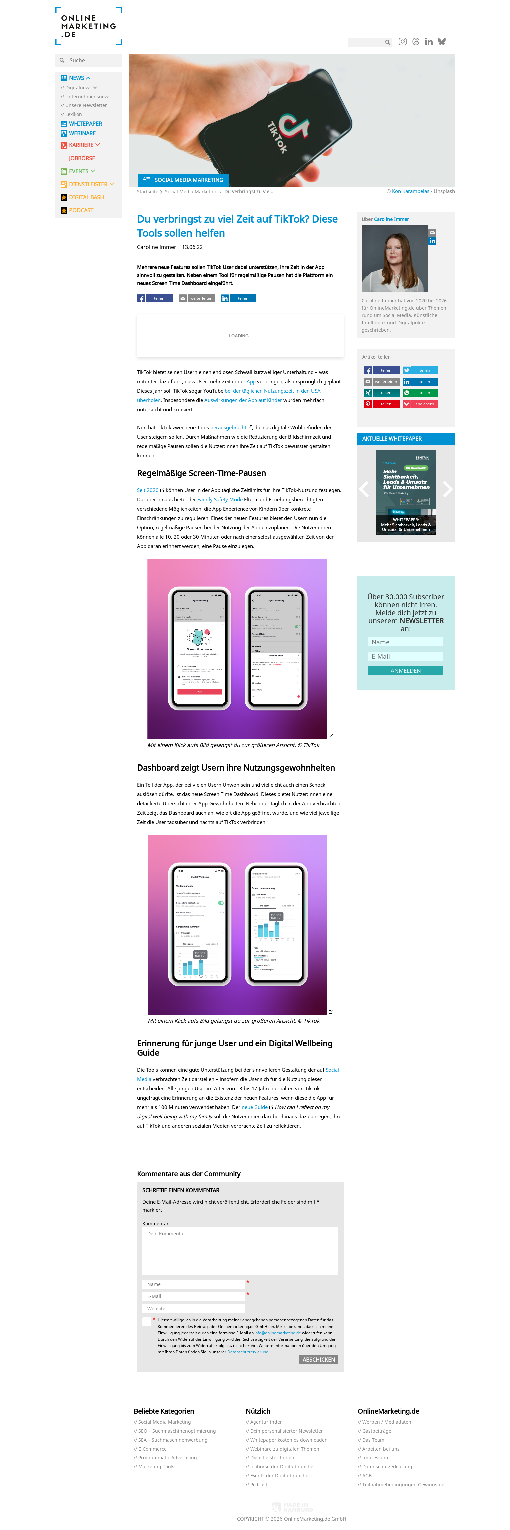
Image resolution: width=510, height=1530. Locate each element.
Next (445, 489)
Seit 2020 (148, 490)
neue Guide (255, 1107)
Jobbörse (82, 158)
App (251, 381)
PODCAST (81, 210)
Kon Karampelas (410, 191)
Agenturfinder (266, 1422)
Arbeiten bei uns (381, 1449)
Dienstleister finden (272, 1458)
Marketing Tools (156, 1467)
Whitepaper (85, 124)
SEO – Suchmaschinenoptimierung (177, 1431)
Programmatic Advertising (167, 1458)
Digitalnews (78, 88)
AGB (367, 1476)
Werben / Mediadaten (386, 1422)
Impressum (375, 1458)
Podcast (258, 1485)
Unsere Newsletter (86, 105)
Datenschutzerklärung (247, 1352)
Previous (367, 489)
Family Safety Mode (220, 499)
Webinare (82, 133)
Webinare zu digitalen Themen (284, 1449)
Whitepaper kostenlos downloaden (289, 1440)
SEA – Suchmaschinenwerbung (173, 1440)
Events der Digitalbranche (279, 1476)
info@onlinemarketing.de (278, 1333)
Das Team (373, 1440)
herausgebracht (228, 427)
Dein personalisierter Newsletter (286, 1431)
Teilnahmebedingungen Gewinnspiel (404, 1485)
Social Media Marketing (191, 191)
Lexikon (73, 114)
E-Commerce (152, 1449)
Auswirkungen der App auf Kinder (243, 400)
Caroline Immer (391, 219)
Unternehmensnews (88, 97)
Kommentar (155, 1224)
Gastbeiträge (376, 1431)
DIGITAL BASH (86, 197)
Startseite (147, 191)
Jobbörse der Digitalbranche (281, 1467)
